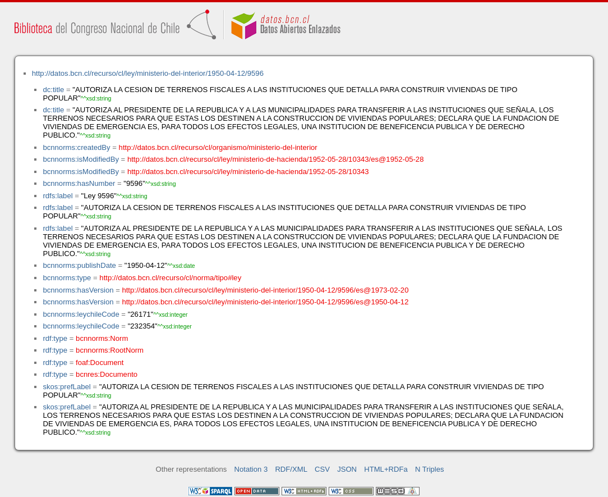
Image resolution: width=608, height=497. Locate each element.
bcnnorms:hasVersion (78, 290)
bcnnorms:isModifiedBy (81, 159)
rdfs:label (57, 195)
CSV (322, 469)
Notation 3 (251, 469)
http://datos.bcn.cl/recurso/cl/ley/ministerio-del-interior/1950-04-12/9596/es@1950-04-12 (265, 302)
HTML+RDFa (386, 469)
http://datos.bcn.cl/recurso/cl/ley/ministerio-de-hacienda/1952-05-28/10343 (248, 171)
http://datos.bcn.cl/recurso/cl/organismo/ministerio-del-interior (218, 147)
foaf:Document (99, 362)
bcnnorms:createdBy (76, 147)
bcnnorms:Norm (102, 338)
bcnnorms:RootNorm (110, 350)
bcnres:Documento (106, 374)
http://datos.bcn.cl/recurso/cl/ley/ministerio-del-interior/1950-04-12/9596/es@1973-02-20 (265, 290)
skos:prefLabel (66, 386)
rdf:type (55, 338)
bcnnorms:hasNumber (79, 183)
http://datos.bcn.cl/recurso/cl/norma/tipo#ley (170, 277)
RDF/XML (291, 469)
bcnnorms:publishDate (79, 265)
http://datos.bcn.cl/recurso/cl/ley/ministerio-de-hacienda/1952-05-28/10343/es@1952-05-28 (275, 159)
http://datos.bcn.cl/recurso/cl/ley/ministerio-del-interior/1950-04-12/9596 (148, 73)
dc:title (53, 89)
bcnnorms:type (67, 277)
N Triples (429, 469)
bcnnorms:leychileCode (81, 314)
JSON (347, 469)
